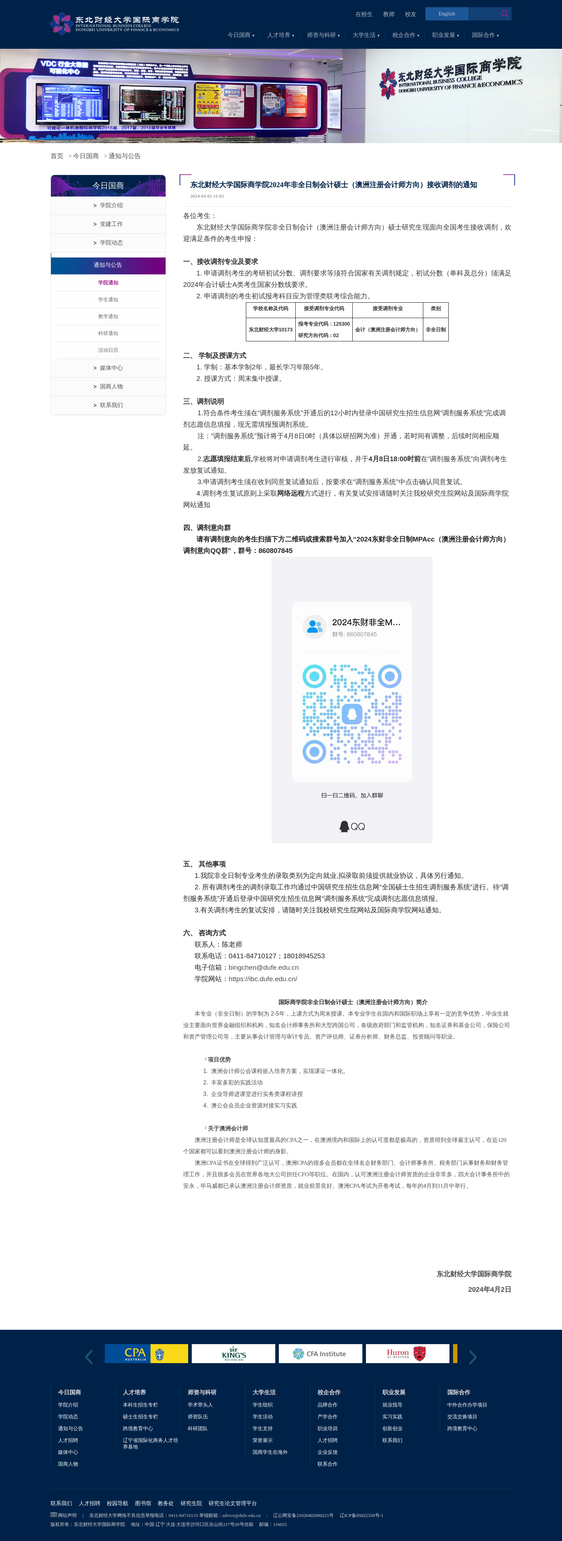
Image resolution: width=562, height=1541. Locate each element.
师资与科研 (323, 35)
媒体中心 (111, 368)
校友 (410, 14)
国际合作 (485, 35)
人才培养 (280, 35)
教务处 (166, 1503)
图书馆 (143, 1503)
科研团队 (198, 1428)
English (447, 13)
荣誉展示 (263, 1440)
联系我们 (111, 405)
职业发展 (445, 35)
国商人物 (111, 386)
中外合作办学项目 (467, 1405)
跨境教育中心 (138, 1428)
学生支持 (263, 1428)
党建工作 (111, 224)
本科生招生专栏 (140, 1405)
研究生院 (191, 1503)
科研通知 (108, 333)
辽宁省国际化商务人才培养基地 (150, 1444)
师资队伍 (198, 1416)
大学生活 (366, 35)
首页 (57, 156)
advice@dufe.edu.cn (242, 1515)
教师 (389, 14)
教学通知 (108, 316)
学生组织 (263, 1405)
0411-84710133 (183, 1515)
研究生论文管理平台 (233, 1503)
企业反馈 (328, 1452)
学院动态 (111, 243)
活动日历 (108, 350)
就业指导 (392, 1405)
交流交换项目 (462, 1416)
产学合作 (328, 1416)
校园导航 (117, 1503)
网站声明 (67, 1515)
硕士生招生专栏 (140, 1416)
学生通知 (108, 299)
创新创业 (392, 1428)
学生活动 (263, 1416)
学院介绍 (111, 205)
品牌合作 (328, 1405)
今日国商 (241, 35)
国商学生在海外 (270, 1452)
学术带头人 (200, 1405)
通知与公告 (125, 156)
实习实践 (392, 1416)
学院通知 (108, 282)
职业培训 (328, 1428)
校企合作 (405, 35)
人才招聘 (68, 1440)
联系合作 (328, 1464)
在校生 (364, 14)
